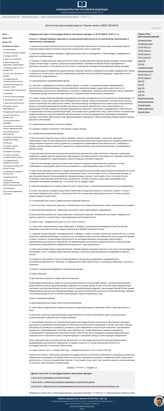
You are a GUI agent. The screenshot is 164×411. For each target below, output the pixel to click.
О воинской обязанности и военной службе (13, 86)
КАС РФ (141, 88)
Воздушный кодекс (146, 102)
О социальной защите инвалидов (11, 122)
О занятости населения (12, 59)
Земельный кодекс (145, 109)
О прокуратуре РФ (10, 177)
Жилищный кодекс (145, 71)
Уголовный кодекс (145, 44)
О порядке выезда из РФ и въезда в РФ (13, 69)
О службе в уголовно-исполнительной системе (12, 156)
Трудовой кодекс (145, 40)
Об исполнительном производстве (10, 133)
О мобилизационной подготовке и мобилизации (13, 63)
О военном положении (11, 152)
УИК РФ (141, 92)
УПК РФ (141, 95)
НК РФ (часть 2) (144, 78)
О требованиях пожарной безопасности (13, 173)
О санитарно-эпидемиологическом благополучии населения (12, 182)
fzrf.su (82, 409)
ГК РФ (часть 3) (144, 54)
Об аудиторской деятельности (14, 112)
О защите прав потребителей (14, 90)
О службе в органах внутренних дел (10, 147)
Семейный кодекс (145, 68)
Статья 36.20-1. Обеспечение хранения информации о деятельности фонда (63, 382)
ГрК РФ (141, 85)
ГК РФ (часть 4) (144, 57)
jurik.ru (159, 28)
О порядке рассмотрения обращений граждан (12, 138)
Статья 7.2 (92, 367)
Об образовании (9, 49)
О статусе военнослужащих (13, 97)
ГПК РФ (141, 64)
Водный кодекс (144, 105)
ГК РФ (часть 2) (144, 51)
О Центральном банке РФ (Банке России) (13, 167)
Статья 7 (71, 367)
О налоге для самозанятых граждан (13, 74)
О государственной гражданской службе (11, 161)
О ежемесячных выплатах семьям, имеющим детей (13, 127)
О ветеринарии (9, 188)
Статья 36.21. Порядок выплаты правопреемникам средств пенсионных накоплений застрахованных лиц (75, 386)
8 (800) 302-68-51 (109, 25)
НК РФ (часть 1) (144, 75)
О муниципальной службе (13, 100)
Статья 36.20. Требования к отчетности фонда (50, 378)
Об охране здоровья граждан (14, 53)
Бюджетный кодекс (146, 98)
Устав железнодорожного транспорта (12, 192)
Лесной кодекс (144, 112)
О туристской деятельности (13, 103)
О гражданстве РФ (10, 56)
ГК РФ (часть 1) (144, 47)
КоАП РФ (142, 61)
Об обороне (7, 143)
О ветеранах (8, 93)
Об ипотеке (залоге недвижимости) (10, 107)
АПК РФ (141, 81)
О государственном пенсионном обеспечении (13, 80)
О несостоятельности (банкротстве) (11, 116)
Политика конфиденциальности (82, 406)
